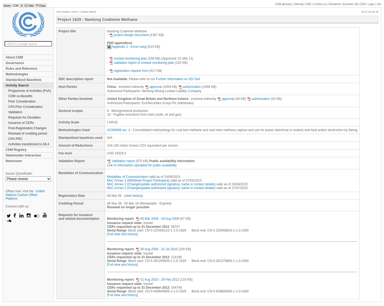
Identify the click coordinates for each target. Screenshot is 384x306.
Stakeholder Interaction (23, 155)
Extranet (348, 4)
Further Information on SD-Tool (178, 79)
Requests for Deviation (24, 117)
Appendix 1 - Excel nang (126, 47)
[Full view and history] (122, 234)
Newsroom (14, 161)
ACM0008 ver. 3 (118, 130)
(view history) (133, 196)
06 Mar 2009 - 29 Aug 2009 (157, 219)
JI (21, 5)
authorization (189, 87)
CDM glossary (283, 4)
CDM (16, 5)
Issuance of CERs (21, 123)
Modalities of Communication (127, 177)
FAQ (308, 4)
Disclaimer (335, 4)
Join (379, 4)
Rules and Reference (21, 68)
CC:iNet (29, 5)
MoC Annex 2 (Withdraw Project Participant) (138, 180)
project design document (129, 35)
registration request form (129, 71)
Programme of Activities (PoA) (29, 91)
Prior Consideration (22, 101)
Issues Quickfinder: (19, 173)
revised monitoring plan (128, 58)
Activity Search (17, 85)
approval (153, 87)
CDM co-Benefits (20, 96)
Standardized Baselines (24, 80)
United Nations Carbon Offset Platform (25, 195)
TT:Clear (40, 5)
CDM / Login (365, 4)
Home (7, 5)
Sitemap (299, 4)
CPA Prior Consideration (25, 107)
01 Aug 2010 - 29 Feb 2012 (157, 279)
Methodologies (17, 74)
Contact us (320, 4)
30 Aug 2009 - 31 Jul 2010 (156, 249)
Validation (15, 112)
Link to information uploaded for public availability (142, 165)
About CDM (14, 57)
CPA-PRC (15, 139)
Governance (15, 63)
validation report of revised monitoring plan (141, 63)
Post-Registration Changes (27, 128)
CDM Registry (16, 150)
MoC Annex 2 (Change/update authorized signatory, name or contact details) (161, 184)
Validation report (121, 161)
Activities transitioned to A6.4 (28, 144)
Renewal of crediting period (27, 133)
